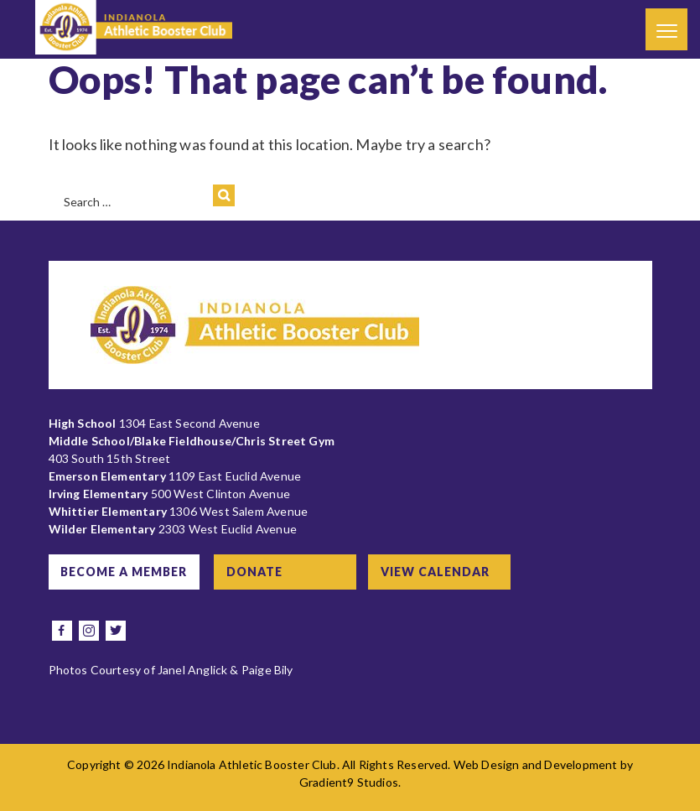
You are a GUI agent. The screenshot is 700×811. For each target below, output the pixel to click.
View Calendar (440, 571)
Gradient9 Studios (348, 782)
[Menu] (666, 29)
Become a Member (125, 571)
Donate (259, 571)
